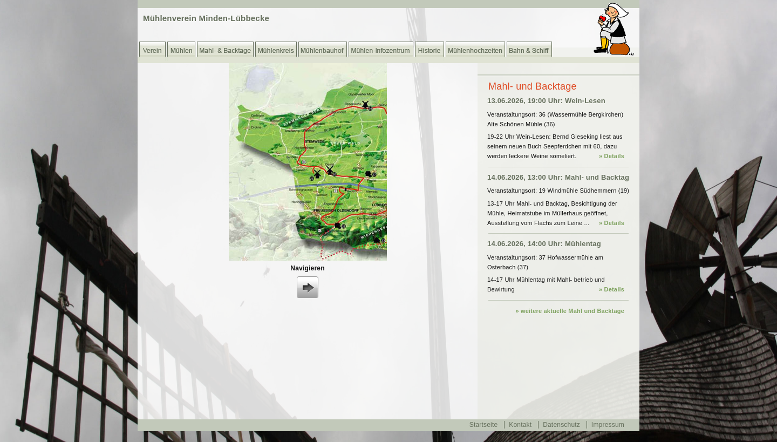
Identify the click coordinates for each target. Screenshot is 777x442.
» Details (611, 156)
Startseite (483, 425)
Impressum (607, 425)
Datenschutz (561, 425)
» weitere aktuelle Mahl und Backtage (569, 311)
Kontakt (520, 425)
